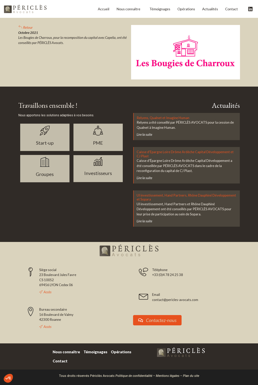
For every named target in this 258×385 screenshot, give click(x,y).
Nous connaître (129, 9)
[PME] (98, 131)
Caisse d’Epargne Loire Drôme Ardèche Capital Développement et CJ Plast (185, 154)
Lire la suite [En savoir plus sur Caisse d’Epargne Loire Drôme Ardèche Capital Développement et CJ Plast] (144, 178)
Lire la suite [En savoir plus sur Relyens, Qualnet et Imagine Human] (144, 134)
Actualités (210, 9)
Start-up (45, 143)
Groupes (45, 174)
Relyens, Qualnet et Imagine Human (163, 118)
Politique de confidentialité (133, 376)
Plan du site (191, 376)
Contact (231, 9)
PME (98, 143)
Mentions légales (167, 376)
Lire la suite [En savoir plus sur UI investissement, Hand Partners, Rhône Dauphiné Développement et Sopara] (144, 221)
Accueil (103, 9)
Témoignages (159, 9)
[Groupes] (45, 162)
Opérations (186, 9)
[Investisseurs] (98, 161)
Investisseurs (98, 173)
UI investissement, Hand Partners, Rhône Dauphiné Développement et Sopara (186, 197)
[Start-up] (45, 131)
